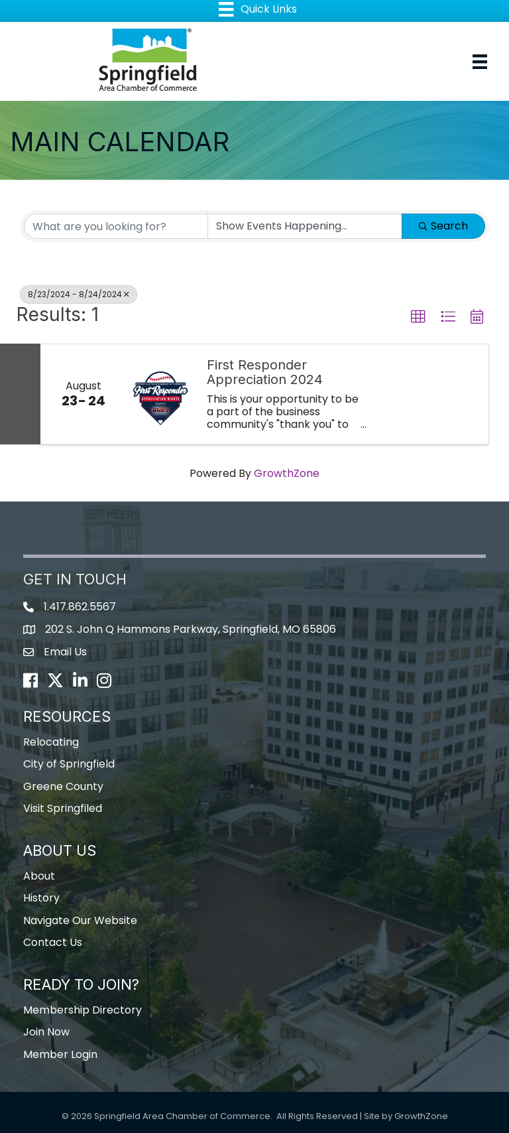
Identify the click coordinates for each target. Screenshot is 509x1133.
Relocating (51, 742)
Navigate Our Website (80, 920)
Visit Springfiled (62, 808)
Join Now (46, 1031)
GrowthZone (286, 473)
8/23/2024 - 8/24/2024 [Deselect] (78, 294)
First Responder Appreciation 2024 (265, 372)
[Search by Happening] (304, 226)
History (41, 897)
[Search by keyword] (116, 226)
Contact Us (52, 942)
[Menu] (480, 62)
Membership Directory (82, 1010)
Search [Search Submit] (443, 225)
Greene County (63, 786)
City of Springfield (69, 763)
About (39, 876)
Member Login (60, 1054)
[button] (418, 317)
